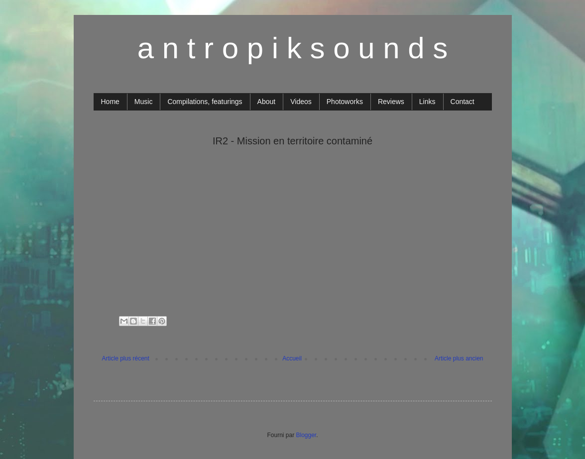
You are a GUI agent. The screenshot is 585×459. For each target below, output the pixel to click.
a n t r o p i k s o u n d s (292, 48)
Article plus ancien (459, 358)
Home (110, 102)
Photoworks (345, 102)
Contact (462, 102)
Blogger (306, 435)
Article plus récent (125, 358)
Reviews (391, 102)
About (266, 102)
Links (427, 102)
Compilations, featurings (204, 102)
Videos (301, 102)
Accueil (292, 358)
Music (143, 102)
